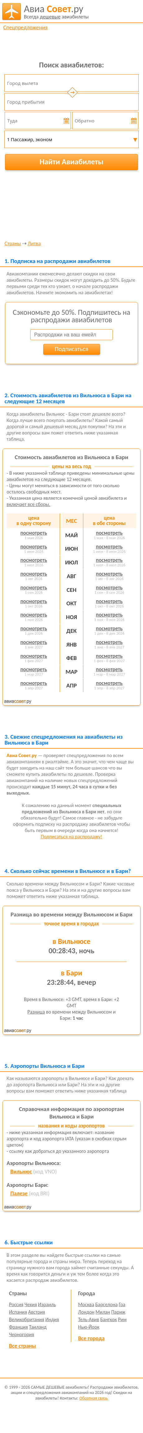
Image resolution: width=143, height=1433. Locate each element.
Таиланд (37, 1327)
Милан (102, 1312)
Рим (122, 1319)
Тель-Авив (88, 1319)
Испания (18, 1312)
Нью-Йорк (88, 1327)
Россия (16, 1304)
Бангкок (108, 1319)
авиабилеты (56, 11)
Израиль (47, 1304)
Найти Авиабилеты (71, 161)
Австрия (36, 1312)
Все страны (22, 1345)
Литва (34, 243)
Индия (52, 1319)
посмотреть (34, 533)
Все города (91, 1338)
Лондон (86, 1312)
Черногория (21, 1334)
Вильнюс (21, 1171)
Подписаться (71, 349)
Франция (18, 1327)
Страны (12, 243)
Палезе (19, 1193)
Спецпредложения (25, 27)
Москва (86, 1304)
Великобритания (26, 1319)
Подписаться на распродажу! (71, 837)
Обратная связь (93, 1398)
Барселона (106, 1304)
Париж (118, 1312)
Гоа (122, 1304)
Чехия (31, 1304)
